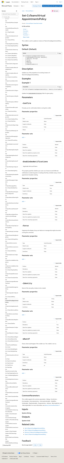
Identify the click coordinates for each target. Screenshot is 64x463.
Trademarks (4, 458)
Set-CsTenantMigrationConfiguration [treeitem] (11, 333)
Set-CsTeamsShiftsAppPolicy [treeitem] (11, 239)
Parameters (26, 35)
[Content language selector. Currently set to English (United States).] (8, 453)
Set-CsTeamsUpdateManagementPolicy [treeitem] (11, 287)
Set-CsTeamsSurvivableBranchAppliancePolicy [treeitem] (11, 265)
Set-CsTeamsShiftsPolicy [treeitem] (10, 250)
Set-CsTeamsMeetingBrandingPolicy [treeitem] (11, 149)
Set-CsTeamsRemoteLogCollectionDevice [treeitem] (11, 220)
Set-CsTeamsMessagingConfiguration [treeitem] (11, 180)
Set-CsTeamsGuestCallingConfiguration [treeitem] (11, 124)
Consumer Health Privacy (42, 456)
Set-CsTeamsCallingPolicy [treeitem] (11, 55)
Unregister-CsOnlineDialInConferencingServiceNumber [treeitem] (11, 409)
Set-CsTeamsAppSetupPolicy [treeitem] (11, 45)
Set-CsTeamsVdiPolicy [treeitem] (10, 296)
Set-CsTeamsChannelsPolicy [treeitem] (11, 59)
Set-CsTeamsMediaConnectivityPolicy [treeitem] (11, 144)
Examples (26, 33)
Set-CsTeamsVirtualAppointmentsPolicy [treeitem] (11, 300)
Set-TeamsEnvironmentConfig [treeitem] (11, 370)
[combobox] (10, 14)
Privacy (32, 456)
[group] (42, 89)
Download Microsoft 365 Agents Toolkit (52, 6)
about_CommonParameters (52, 405)
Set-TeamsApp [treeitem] (8, 367)
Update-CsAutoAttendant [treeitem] (11, 413)
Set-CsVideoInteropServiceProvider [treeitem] (11, 355)
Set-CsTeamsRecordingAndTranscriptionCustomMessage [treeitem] (11, 214)
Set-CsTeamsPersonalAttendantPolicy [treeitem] (11, 208)
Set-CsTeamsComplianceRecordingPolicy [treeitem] (11, 73)
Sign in (60, 2)
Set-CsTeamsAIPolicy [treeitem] (10, 39)
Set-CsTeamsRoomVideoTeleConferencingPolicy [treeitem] (11, 225)
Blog (20, 456)
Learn (23, 11)
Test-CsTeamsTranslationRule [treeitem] (11, 396)
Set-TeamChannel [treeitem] (9, 363)
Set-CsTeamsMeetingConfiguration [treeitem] (11, 166)
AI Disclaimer (5, 456)
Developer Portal (37, 6)
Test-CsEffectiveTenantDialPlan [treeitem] (11, 382)
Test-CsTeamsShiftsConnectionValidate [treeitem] (11, 392)
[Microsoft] (3, 2)
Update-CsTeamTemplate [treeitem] (11, 431)
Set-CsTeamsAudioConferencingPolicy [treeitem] (11, 49)
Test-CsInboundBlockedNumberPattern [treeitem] (11, 386)
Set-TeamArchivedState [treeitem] (10, 361)
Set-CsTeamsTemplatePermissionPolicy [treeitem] (11, 273)
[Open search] (57, 2)
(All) (23, 137)
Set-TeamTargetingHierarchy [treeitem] (11, 373)
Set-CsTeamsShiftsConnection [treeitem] (11, 242)
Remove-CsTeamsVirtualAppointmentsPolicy (36, 432)
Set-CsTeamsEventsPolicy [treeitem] (11, 111)
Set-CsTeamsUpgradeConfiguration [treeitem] (11, 292)
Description (25, 31)
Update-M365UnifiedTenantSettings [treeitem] (11, 442)
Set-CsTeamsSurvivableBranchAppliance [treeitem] (11, 260)
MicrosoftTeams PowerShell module (34, 23)
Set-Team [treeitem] (7, 359)
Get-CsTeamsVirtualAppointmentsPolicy (35, 428)
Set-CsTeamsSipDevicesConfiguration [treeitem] (11, 254)
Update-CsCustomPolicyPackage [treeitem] (10, 416)
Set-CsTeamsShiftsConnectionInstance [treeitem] (11, 246)
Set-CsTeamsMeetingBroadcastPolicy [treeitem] (11, 161)
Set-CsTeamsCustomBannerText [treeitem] (11, 80)
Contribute (26, 456)
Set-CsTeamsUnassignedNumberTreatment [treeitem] (11, 281)
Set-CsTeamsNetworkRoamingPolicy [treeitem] (11, 197)
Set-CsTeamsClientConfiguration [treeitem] (11, 62)
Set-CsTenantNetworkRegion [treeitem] (11, 337)
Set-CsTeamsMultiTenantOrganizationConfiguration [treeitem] (11, 191)
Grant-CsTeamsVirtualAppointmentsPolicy (35, 434)
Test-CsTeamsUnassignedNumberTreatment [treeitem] (11, 400)
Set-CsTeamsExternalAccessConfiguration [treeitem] (11, 115)
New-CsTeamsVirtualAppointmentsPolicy (35, 430)
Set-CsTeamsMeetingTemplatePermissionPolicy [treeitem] (11, 174)
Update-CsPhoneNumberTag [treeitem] (11, 419)
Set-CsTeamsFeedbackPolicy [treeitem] (11, 119)
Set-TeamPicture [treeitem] (9, 365)
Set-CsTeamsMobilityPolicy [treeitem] (11, 188)
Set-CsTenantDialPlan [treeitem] (10, 323)
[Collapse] (16, 11)
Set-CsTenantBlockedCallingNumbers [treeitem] (11, 319)
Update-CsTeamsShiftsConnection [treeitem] (11, 422)
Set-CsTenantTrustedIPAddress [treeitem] (11, 344)
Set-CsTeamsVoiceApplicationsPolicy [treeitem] (11, 306)
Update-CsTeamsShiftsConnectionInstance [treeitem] (11, 427)
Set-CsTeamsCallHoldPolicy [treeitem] (11, 53)
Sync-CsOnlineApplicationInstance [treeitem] (11, 378)
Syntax (25, 29)
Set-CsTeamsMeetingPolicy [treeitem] (11, 170)
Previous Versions (13, 456)
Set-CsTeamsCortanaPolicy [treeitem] (11, 77)
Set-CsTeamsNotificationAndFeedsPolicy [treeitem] (11, 203)
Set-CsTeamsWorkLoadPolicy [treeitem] (11, 310)
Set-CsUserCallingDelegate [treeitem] (11, 349)
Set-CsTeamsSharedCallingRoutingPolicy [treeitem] (11, 235)
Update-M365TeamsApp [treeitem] (10, 433)
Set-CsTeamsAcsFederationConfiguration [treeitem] (11, 35)
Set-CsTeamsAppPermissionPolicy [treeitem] (11, 42)
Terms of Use (54, 456)
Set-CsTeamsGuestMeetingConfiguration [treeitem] (11, 130)
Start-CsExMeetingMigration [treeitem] (11, 375)
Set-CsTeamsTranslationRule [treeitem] (11, 277)
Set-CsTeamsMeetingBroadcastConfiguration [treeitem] (11, 155)
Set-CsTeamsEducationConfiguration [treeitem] (11, 90)
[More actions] (61, 11)
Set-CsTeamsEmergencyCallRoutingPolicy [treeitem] (11, 101)
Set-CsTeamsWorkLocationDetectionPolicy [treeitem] (11, 313)
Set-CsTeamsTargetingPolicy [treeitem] (11, 270)
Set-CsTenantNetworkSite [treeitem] (11, 339)
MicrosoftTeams (29, 11)
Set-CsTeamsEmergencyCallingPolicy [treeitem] (11, 96)
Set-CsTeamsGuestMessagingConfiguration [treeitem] (11, 136)
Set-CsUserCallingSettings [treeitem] (11, 351)
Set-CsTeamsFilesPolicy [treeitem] (10, 121)
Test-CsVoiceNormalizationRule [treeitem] (11, 405)
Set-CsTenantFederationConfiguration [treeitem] (11, 327)
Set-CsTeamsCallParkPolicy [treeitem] (11, 57)
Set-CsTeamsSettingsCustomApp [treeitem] (11, 230)
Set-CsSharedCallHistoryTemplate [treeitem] (11, 22)
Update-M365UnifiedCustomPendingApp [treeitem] (11, 437)
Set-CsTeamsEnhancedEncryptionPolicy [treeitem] (11, 107)
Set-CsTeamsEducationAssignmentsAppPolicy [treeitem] (11, 84)
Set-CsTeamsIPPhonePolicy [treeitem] (11, 140)
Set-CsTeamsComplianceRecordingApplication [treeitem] (11, 67)
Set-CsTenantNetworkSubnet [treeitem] (11, 341)
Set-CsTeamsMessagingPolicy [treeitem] (11, 184)
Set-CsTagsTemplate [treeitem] (9, 32)
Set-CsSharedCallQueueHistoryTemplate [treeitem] (11, 28)
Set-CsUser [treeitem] (7, 347)
